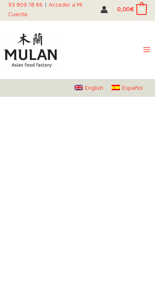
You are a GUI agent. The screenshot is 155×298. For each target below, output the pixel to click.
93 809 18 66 (25, 4)
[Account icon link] (104, 9)
